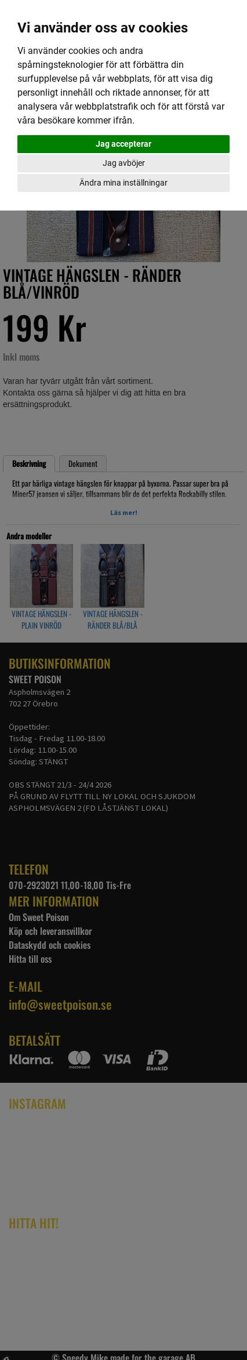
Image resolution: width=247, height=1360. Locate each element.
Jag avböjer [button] (124, 163)
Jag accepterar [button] (123, 143)
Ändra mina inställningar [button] (123, 182)
